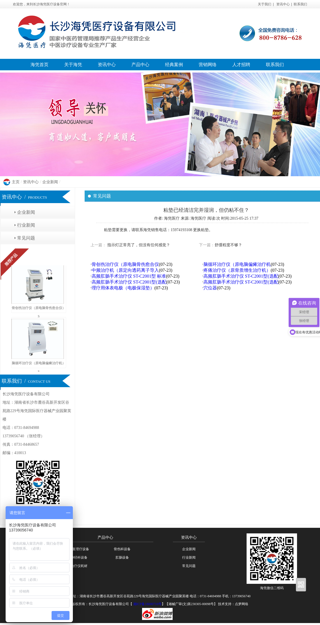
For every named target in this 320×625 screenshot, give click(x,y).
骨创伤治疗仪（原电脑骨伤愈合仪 (125, 264)
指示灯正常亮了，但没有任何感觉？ (138, 245)
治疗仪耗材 (79, 566)
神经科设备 (79, 557)
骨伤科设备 (122, 549)
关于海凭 (73, 64)
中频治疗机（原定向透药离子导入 (125, 270)
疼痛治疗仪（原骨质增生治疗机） (237, 270)
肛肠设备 (122, 557)
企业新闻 (50, 182)
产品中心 (140, 64)
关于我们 (264, 4)
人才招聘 (241, 64)
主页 (16, 182)
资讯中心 (283, 4)
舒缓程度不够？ (228, 245)
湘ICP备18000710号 (147, 604)
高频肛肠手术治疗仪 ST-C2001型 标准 (129, 276)
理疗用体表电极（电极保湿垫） (123, 287)
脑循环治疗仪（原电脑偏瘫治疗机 (237, 264)
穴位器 (210, 287)
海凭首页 (39, 64)
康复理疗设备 (79, 549)
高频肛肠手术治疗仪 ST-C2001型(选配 (240, 276)
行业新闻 (26, 225)
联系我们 (300, 4)
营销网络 (208, 64)
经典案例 (174, 64)
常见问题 (26, 238)
